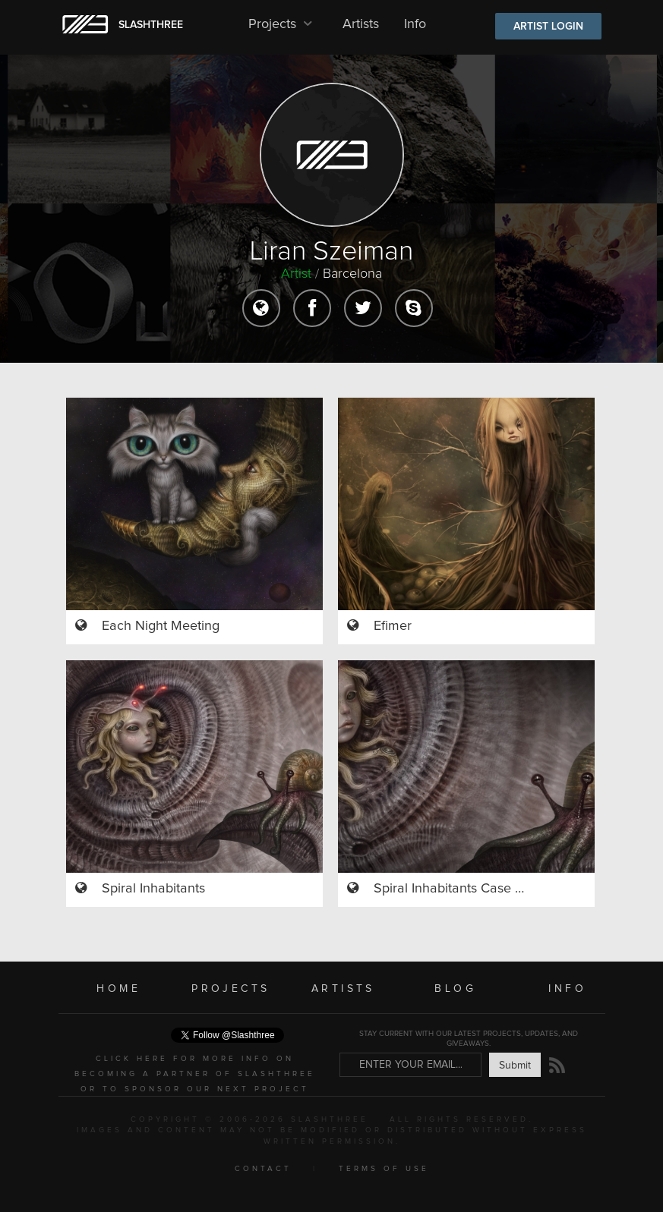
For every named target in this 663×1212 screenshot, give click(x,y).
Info (415, 24)
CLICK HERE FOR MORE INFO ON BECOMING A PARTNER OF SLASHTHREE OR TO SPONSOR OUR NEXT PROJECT (194, 1074)
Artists (361, 24)
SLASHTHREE (150, 25)
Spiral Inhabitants (153, 889)
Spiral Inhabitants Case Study (461, 889)
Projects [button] (282, 24)
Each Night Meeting (160, 626)
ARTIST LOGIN (548, 26)
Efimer (393, 626)
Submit (515, 1065)
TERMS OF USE (384, 1169)
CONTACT (263, 1169)
